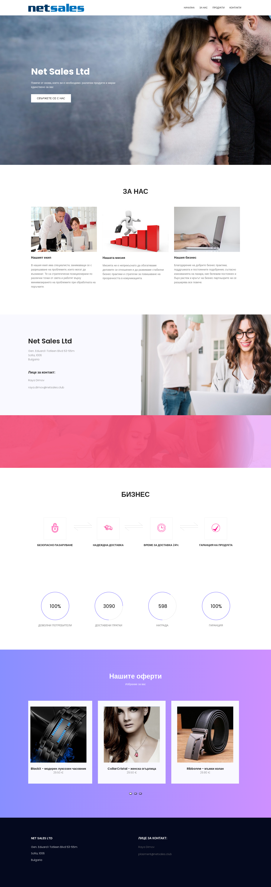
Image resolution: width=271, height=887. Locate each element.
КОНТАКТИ (235, 7)
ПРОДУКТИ (218, 7)
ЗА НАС (203, 7)
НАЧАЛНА (189, 7)
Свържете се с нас (51, 98)
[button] (130, 794)
